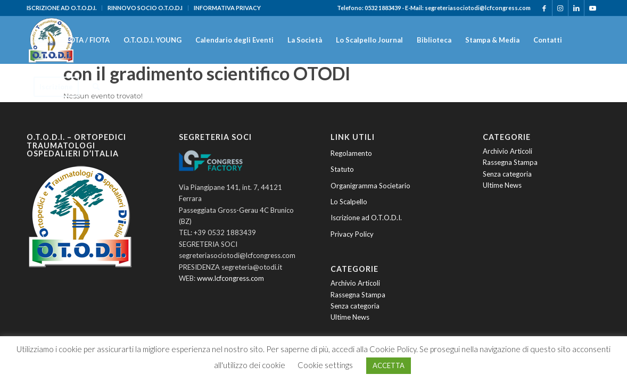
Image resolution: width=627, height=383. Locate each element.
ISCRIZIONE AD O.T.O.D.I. (61, 7)
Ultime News (350, 317)
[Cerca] (96, 86)
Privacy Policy (352, 234)
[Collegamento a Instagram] (560, 8)
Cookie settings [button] (325, 365)
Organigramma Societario (370, 185)
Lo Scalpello (349, 201)
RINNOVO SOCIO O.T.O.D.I (145, 7)
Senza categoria (355, 306)
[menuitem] (64, 8)
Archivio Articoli (355, 283)
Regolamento (351, 153)
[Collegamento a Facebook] (544, 8)
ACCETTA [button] (389, 365)
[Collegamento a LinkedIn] (576, 8)
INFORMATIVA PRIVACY (227, 7)
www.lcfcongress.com (230, 278)
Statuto (342, 169)
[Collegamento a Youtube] (592, 8)
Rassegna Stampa (358, 294)
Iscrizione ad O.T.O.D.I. (366, 217)
